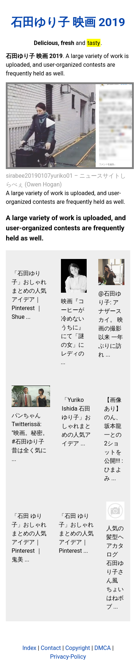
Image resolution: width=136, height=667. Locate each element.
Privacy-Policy (68, 656)
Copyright (77, 648)
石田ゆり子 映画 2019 (68, 22)
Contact (51, 648)
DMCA (102, 648)
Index (29, 648)
